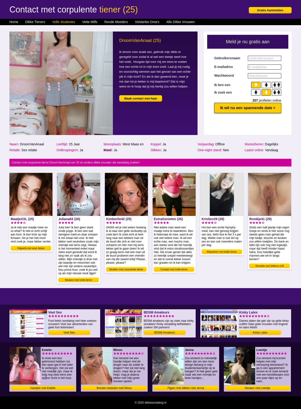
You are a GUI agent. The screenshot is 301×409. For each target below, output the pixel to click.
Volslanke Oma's (147, 22)
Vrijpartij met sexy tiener (31, 248)
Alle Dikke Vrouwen (180, 22)
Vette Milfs (89, 22)
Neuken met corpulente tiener (126, 269)
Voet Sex (69, 332)
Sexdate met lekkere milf (269, 265)
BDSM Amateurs (164, 332)
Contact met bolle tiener (174, 269)
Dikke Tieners (35, 22)
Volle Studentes (63, 22)
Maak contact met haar (140, 98)
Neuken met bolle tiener (78, 279)
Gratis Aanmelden (270, 10)
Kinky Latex (260, 332)
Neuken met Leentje (257, 388)
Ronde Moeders (116, 22)
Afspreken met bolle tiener (222, 251)
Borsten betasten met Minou (114, 388)
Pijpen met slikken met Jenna (185, 388)
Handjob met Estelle (42, 388)
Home (13, 22)
